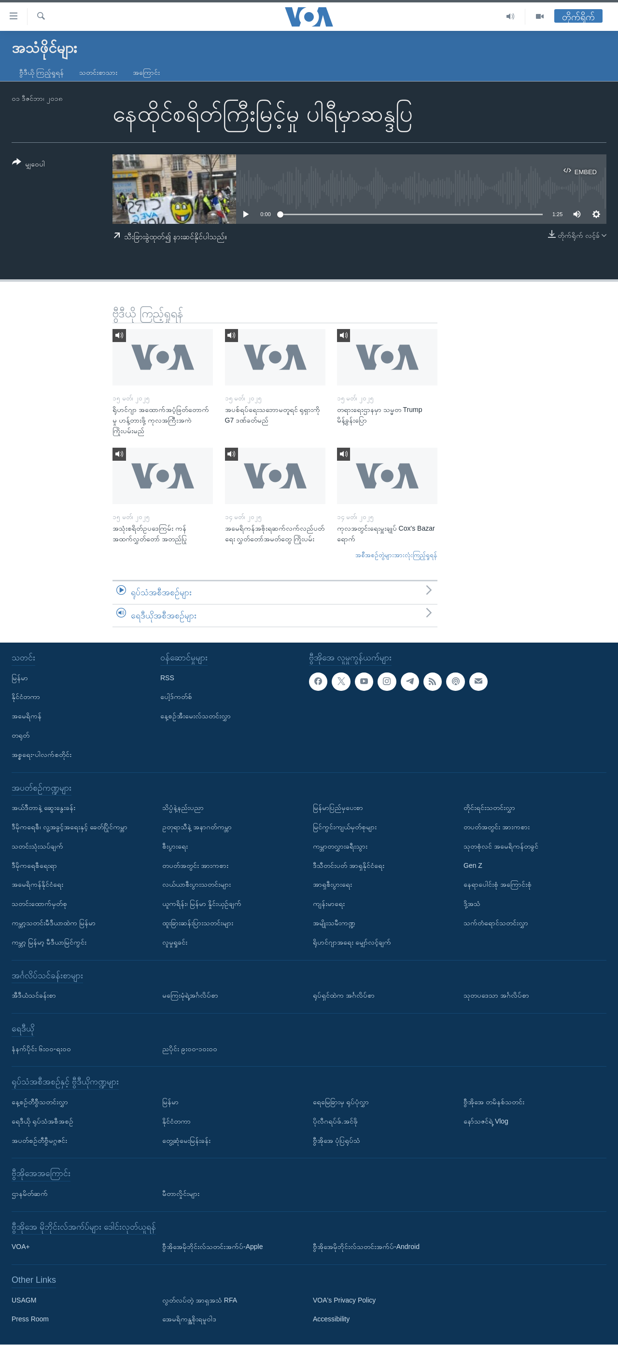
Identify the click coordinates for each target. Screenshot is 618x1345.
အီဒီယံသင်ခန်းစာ (34, 996)
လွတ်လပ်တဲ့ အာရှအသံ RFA (199, 1300)
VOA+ (21, 1247)
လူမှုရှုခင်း (174, 942)
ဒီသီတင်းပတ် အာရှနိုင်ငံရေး (348, 865)
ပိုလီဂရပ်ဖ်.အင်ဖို (335, 1121)
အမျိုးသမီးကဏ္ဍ (334, 923)
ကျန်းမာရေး (329, 904)
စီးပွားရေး (175, 846)
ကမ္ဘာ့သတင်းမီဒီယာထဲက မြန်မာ (54, 923)
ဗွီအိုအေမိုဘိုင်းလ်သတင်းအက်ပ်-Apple (212, 1247)
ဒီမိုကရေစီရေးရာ (34, 865)
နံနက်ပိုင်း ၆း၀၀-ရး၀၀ (41, 1049)
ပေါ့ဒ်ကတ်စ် (176, 697)
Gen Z (473, 865)
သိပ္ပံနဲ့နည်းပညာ (183, 808)
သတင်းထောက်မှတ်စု (39, 904)
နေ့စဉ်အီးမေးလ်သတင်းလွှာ (195, 716)
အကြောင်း (146, 72)
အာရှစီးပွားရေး (332, 885)
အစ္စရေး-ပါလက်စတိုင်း (41, 754)
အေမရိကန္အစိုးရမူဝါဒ (189, 1319)
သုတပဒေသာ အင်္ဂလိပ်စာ (496, 996)
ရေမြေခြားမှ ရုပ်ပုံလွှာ (341, 1102)
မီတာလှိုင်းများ (180, 1193)
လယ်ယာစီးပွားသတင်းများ (196, 885)
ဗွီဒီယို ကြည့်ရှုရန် (41, 72)
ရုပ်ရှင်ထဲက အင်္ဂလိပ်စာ (344, 996)
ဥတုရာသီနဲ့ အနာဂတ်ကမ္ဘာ (197, 827)
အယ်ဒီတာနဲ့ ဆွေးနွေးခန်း (43, 808)
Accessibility (331, 1319)
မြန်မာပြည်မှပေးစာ (338, 808)
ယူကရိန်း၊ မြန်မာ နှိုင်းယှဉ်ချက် (201, 904)
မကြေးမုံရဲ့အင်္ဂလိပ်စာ (190, 996)
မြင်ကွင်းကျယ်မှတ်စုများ (345, 827)
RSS (167, 678)
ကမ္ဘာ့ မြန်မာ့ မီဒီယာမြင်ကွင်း (49, 942)
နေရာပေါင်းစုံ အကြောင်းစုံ (498, 885)
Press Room (30, 1319)
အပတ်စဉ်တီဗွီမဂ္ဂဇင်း (39, 1140)
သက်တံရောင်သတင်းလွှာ (496, 923)
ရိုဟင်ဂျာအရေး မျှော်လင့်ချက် (352, 942)
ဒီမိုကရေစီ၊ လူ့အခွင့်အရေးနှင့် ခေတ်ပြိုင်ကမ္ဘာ (69, 827)
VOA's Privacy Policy (344, 1300)
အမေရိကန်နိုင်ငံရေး (37, 885)
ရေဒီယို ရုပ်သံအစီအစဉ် (42, 1121)
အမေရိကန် (27, 716)
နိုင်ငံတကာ (26, 697)
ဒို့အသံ (472, 904)
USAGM (24, 1300)
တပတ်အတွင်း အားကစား (195, 865)
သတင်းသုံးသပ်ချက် (37, 846)
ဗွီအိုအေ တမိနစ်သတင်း (494, 1102)
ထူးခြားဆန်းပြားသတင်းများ (197, 923)
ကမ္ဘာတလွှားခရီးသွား (340, 846)
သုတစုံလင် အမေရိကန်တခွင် (501, 846)
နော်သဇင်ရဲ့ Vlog (486, 1121)
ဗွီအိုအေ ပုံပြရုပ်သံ (336, 1140)
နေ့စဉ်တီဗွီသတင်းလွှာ (40, 1102)
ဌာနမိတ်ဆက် (30, 1193)
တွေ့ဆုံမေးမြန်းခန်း (186, 1140)
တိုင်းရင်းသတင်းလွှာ (489, 808)
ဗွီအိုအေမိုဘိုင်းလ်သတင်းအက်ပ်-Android (366, 1247)
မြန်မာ (20, 678)
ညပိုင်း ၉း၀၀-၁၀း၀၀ (189, 1049)
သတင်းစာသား (98, 72)
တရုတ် (20, 735)
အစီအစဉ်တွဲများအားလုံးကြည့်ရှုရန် (396, 555)
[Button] (28, 164)
